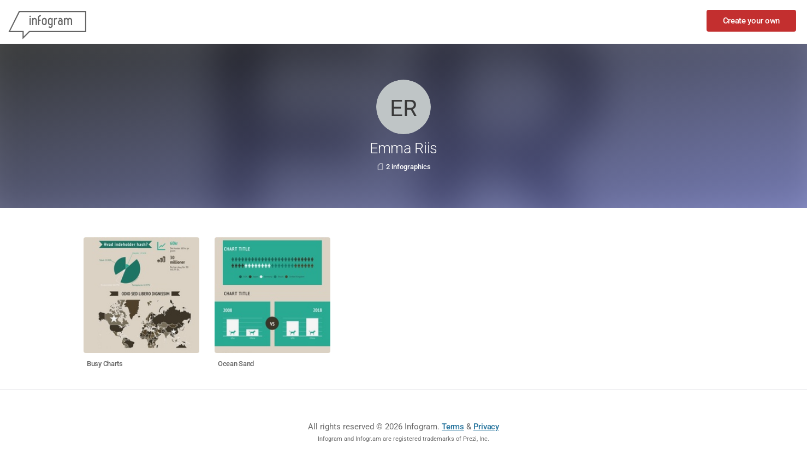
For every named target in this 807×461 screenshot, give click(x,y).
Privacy (486, 427)
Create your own (751, 21)
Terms (453, 427)
